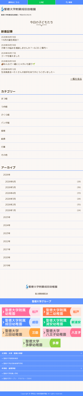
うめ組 (4, 106)
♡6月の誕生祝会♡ (10, 39)
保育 (3, 130)
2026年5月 (10, 187)
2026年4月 (10, 193)
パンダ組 (5, 122)
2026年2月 (10, 204)
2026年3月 (10, 198)
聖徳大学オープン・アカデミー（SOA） (17, 378)
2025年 (6, 217)
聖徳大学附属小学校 (10, 373)
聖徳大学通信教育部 (10, 358)
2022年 (6, 241)
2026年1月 (10, 210)
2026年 (6, 174)
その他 (4, 155)
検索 (69, 2)
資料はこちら (13, 2)
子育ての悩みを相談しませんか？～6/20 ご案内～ (24, 48)
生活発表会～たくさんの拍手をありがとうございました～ (28, 72)
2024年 (6, 225)
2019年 (6, 265)
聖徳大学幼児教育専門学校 (13, 363)
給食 (3, 138)
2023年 (6, 233)
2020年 (6, 257)
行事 (3, 146)
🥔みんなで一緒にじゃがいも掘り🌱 (18, 64)
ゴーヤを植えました (10, 56)
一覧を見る (76, 78)
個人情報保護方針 (41, 293)
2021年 (6, 249)
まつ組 (4, 98)
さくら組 (5, 114)
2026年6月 (10, 181)
